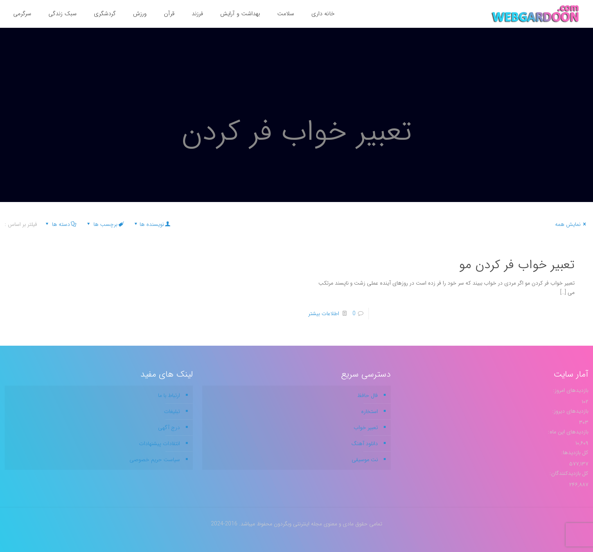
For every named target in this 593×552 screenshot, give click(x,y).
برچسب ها (104, 224)
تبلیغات (172, 411)
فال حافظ (367, 395)
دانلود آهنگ (364, 443)
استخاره (369, 411)
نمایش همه (571, 224)
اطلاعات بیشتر (323, 313)
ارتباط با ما (169, 395)
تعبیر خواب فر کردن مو (517, 265)
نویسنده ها (151, 224)
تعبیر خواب (366, 427)
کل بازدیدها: (574, 452)
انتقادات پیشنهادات (159, 443)
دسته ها (60, 224)
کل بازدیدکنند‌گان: (568, 473)
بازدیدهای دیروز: (569, 411)
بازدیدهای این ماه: (567, 432)
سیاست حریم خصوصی (154, 459)
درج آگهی (169, 427)
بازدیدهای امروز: (570, 390)
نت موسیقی (365, 459)
